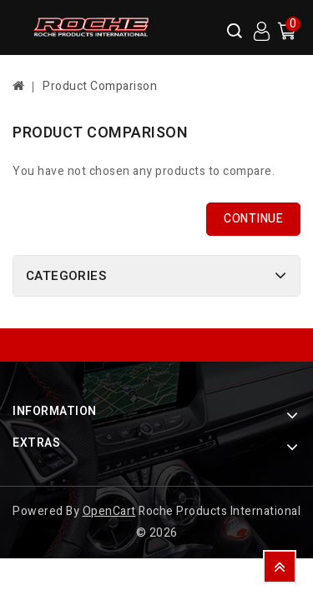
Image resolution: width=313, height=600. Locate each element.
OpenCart (109, 511)
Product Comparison (100, 86)
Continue (253, 219)
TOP (279, 566)
